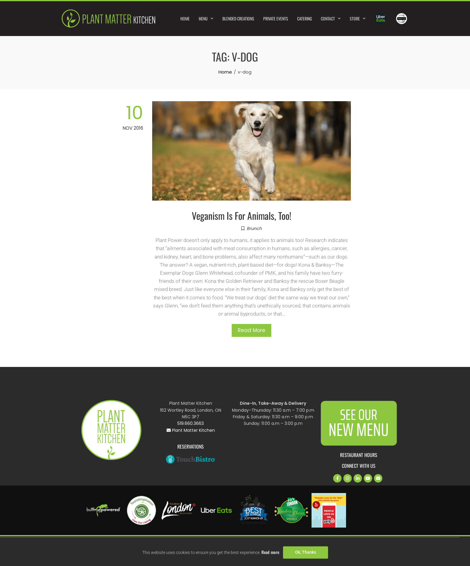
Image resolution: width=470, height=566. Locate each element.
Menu (206, 18)
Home (185, 18)
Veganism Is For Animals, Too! (241, 215)
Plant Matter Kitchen (191, 430)
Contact (331, 18)
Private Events (275, 18)
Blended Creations (238, 18)
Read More (251, 330)
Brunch (254, 228)
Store (358, 18)
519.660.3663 (190, 423)
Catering (304, 18)
